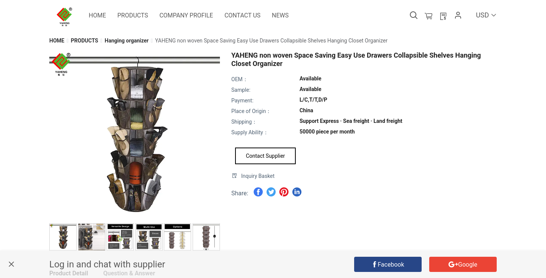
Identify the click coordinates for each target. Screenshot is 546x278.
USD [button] (486, 15)
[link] (56, 41)
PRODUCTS (84, 41)
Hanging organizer (127, 41)
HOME (56, 41)
